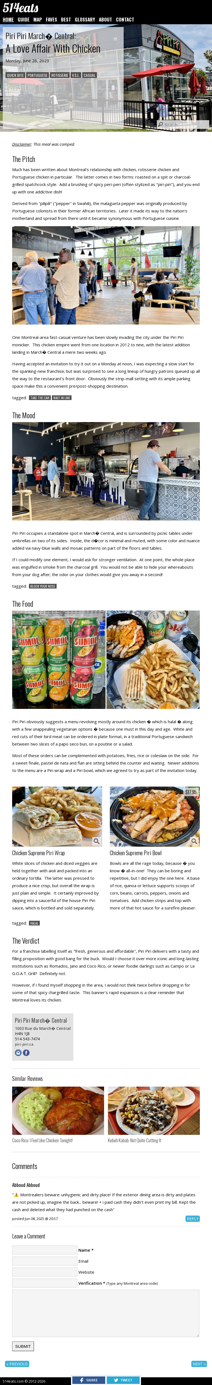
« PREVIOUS (17, 1364)
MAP (37, 19)
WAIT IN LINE (61, 397)
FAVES (51, 19)
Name (84, 1250)
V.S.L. (76, 75)
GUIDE (24, 19)
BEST (66, 19)
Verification (90, 1283)
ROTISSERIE (59, 75)
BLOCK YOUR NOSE (42, 586)
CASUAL (90, 75)
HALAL (34, 923)
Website (86, 1272)
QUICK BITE (15, 75)
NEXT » (199, 1364)
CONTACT (125, 19)
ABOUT (105, 19)
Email (83, 1261)
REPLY (192, 1218)
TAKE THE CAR (39, 397)
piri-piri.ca (24, 1044)
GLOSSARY (85, 19)
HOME (8, 19)
